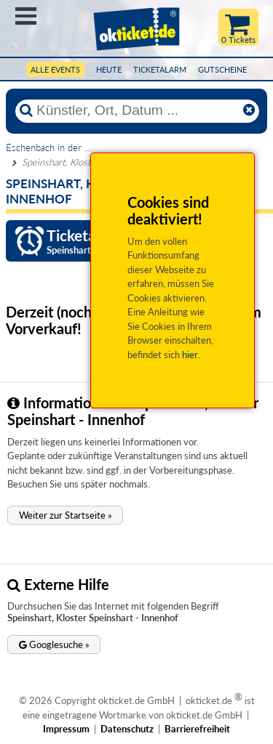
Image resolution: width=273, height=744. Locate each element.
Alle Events (55, 69)
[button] (65, 515)
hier (190, 354)
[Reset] (249, 110)
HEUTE (109, 69)
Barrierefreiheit (197, 729)
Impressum (66, 729)
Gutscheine (222, 69)
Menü (26, 16)
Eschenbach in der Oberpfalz (65, 147)
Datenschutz (127, 729)
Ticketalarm (159, 69)
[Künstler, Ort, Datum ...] (136, 110)
